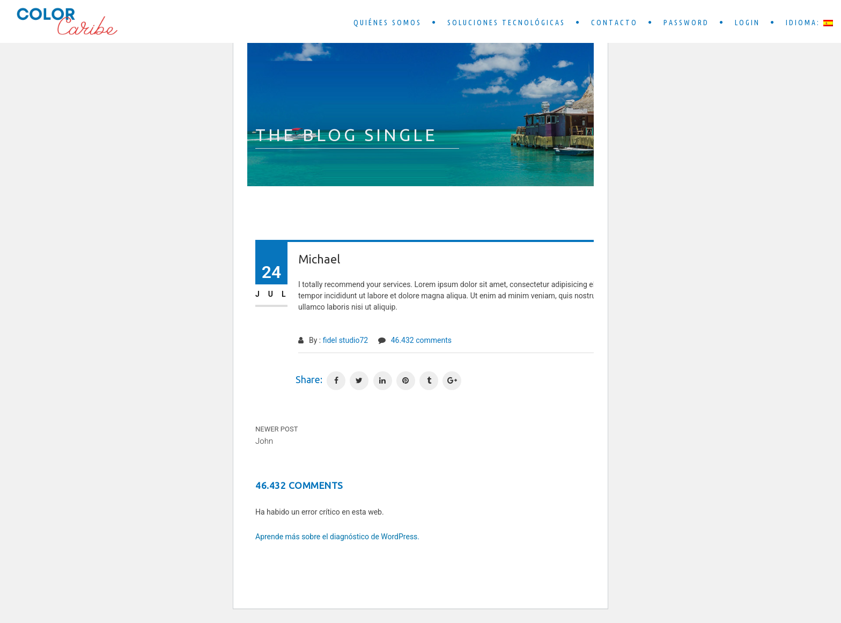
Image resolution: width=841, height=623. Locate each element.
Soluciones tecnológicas (506, 22)
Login (747, 22)
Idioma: (809, 22)
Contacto (614, 22)
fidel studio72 (345, 340)
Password (686, 22)
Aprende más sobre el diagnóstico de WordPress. (337, 536)
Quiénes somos (387, 22)
